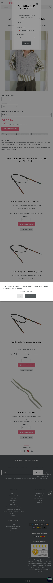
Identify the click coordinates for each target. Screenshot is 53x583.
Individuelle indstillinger (26, 291)
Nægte (20, 296)
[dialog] (26, 291)
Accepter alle (31, 296)
